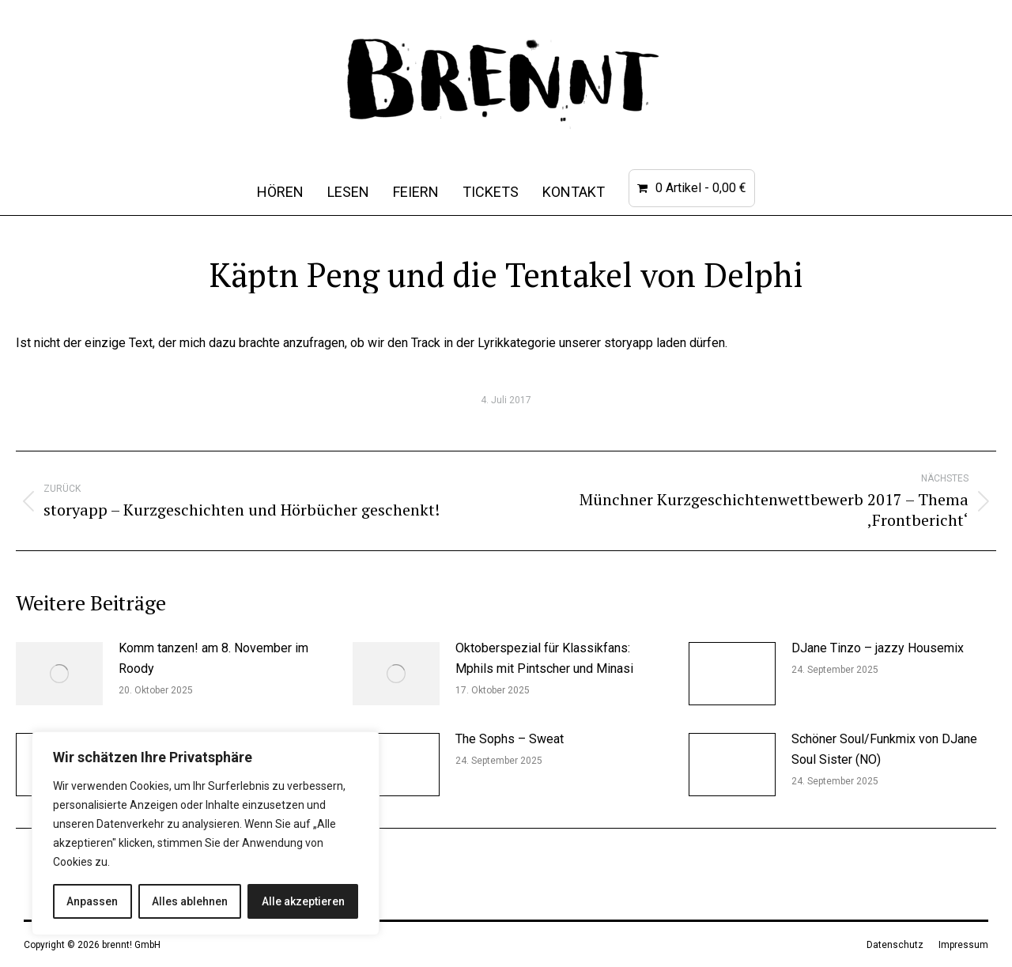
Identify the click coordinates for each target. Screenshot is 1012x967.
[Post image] (59, 673)
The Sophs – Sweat (509, 738)
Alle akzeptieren (303, 901)
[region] (206, 833)
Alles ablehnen (190, 901)
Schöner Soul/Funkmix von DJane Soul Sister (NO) (884, 749)
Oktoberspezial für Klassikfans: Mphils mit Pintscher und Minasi (544, 658)
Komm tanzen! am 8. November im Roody (213, 658)
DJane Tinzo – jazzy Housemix (877, 647)
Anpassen (92, 901)
